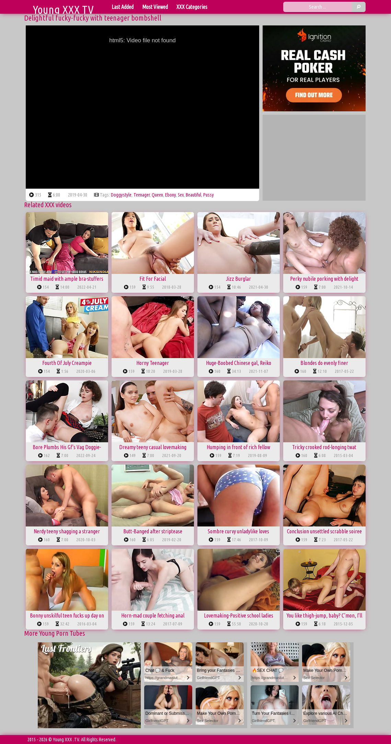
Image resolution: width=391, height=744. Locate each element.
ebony (170, 195)
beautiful (193, 195)
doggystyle (121, 195)
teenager (142, 195)
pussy (208, 195)
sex (181, 195)
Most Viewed (155, 7)
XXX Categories (191, 7)
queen (157, 195)
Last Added (123, 7)
